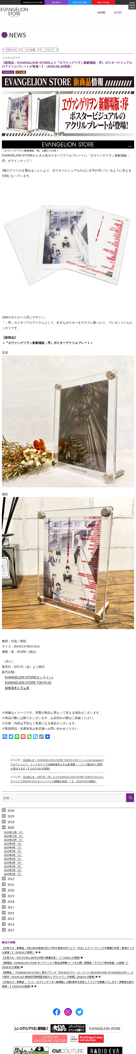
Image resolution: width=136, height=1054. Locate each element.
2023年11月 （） (14, 836)
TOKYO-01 (8, 72)
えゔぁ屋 (21, 72)
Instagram (68, 1012)
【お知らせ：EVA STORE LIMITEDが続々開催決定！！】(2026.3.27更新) (41, 957)
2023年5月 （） (13, 859)
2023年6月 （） (13, 855)
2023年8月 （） (13, 847)
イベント (82, 958)
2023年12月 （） (14, 832)
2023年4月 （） (13, 862)
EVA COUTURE (80, 2)
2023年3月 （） (13, 866)
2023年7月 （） (13, 851)
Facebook (56, 1012)
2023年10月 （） (14, 840)
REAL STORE (103, 2)
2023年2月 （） (13, 870)
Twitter (79, 1012)
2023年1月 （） (13, 874)
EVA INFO (56, 2)
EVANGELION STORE (33, 2)
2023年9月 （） (13, 843)
